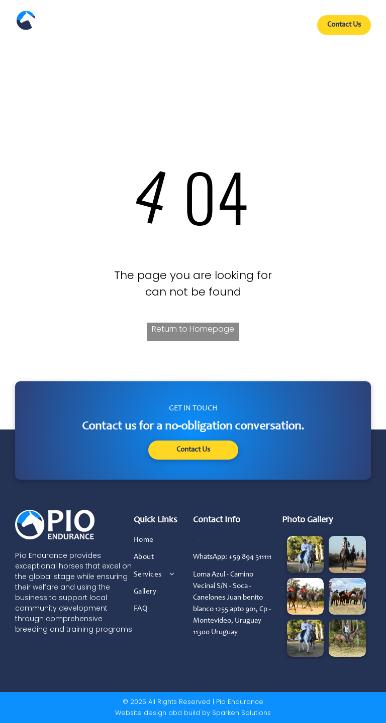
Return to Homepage (193, 329)
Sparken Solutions (241, 712)
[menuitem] (107, 29)
